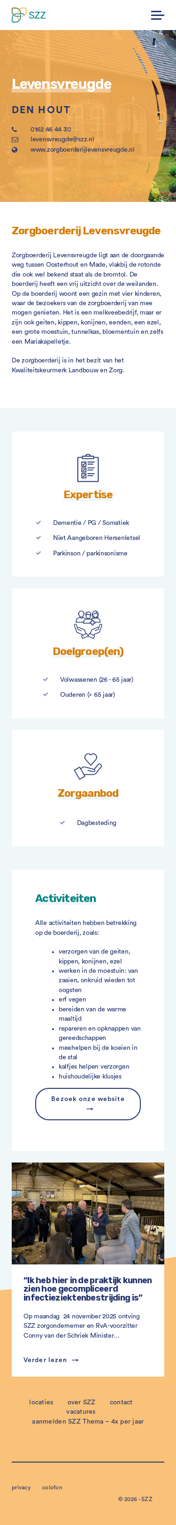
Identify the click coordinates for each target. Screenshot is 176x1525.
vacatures (81, 1412)
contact (121, 1402)
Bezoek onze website (87, 1099)
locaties (41, 1402)
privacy (21, 1487)
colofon (52, 1487)
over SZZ (82, 1402)
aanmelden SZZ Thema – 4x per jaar (88, 1421)
